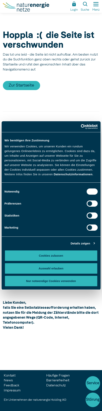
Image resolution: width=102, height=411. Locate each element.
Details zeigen (80, 243)
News (8, 380)
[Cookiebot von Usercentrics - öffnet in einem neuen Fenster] (81, 126)
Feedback (11, 385)
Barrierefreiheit (57, 380)
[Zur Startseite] (35, 7)
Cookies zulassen (51, 255)
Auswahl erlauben (51, 268)
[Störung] (93, 400)
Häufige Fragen (58, 375)
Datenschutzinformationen (73, 174)
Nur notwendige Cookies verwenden (51, 281)
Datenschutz (56, 385)
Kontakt (10, 375)
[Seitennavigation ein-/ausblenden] (96, 6)
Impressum (12, 390)
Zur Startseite (21, 85)
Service (93, 383)
